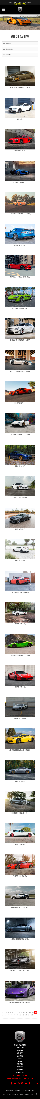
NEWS (20, 1061)
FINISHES (20, 1050)
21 (20, 1015)
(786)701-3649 (22, 1075)
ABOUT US (20, 1070)
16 (5, 1015)
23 (26, 1015)
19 (14, 1015)
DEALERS (20, 1067)
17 (8, 1015)
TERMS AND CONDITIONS (27, 1090)
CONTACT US (20, 1072)
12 (30, 1012)
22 (23, 1015)
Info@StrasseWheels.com (22, 1078)
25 (32, 1015)
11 (27, 1012)
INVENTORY (20, 1064)
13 (33, 1012)
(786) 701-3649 (12, 2)
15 (2, 1015)
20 (17, 1015)
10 (24, 1012)
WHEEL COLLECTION (20, 1045)
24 (29, 1015)
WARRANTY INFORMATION (13, 1090)
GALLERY (20, 1053)
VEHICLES (20, 1056)
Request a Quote (20, 4)
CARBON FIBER (20, 1048)
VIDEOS (20, 1059)
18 (11, 1015)
